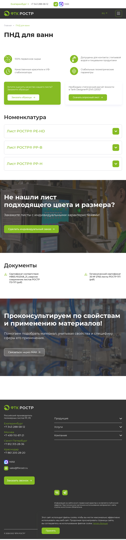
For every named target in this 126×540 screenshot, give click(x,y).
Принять (51, 530)
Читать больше (100, 523)
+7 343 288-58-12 (39, 4)
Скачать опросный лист (88, 97)
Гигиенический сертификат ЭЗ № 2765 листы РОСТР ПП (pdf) (102, 277)
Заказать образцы (23, 97)
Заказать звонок (20, 481)
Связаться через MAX (25, 352)
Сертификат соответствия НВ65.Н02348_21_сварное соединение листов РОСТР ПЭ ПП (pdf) (22, 278)
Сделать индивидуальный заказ (32, 229)
